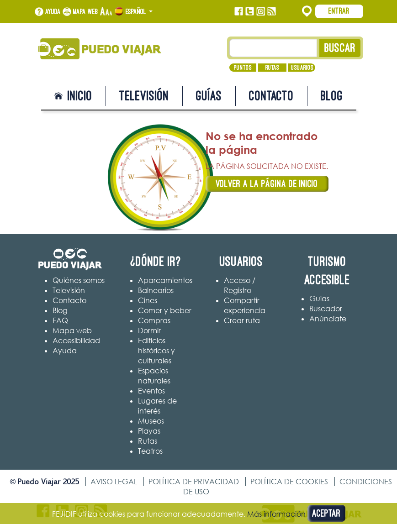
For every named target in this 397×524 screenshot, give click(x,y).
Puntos (243, 67)
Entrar (338, 11)
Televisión (144, 96)
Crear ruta (242, 320)
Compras (154, 320)
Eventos (151, 390)
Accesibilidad (76, 340)
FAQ (60, 320)
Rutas (272, 67)
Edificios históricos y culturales (156, 350)
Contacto (271, 96)
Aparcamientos (165, 280)
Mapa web (85, 11)
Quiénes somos (79, 280)
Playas (149, 430)
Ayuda (53, 11)
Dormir (149, 330)
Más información (276, 514)
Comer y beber (164, 310)
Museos (151, 420)
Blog (332, 96)
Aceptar (326, 513)
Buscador (325, 308)
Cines (147, 300)
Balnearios (156, 290)
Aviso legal (113, 481)
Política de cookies (289, 481)
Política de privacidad (193, 481)
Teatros (150, 451)
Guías (209, 96)
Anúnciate (327, 318)
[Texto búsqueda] (273, 48)
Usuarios (302, 67)
